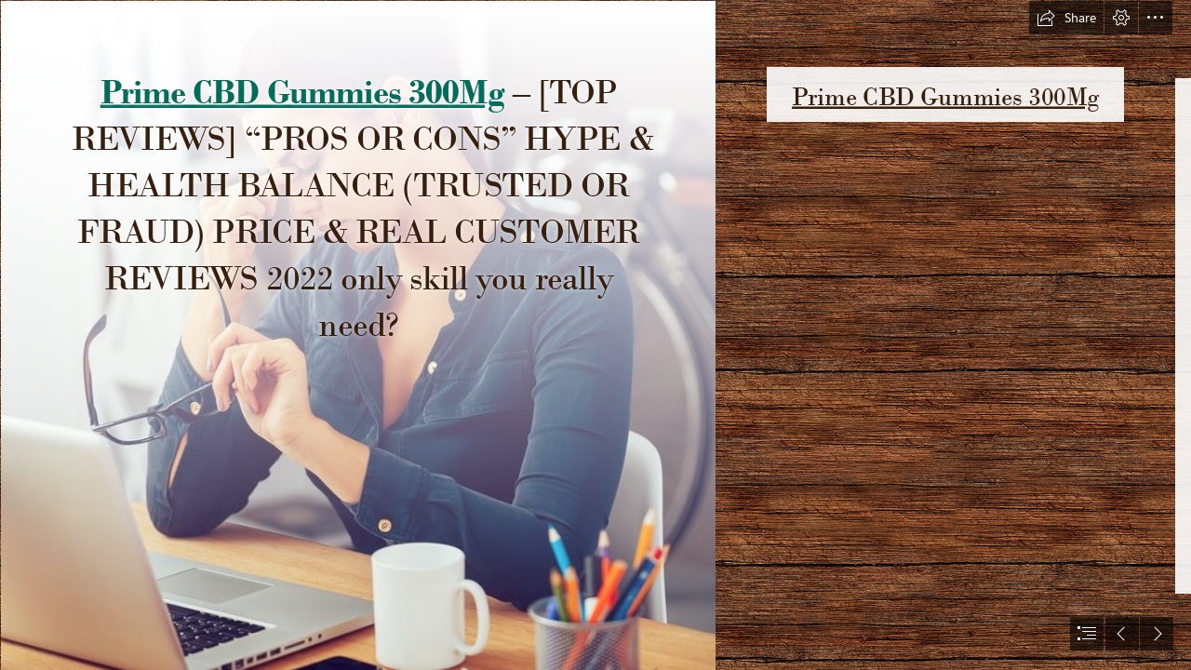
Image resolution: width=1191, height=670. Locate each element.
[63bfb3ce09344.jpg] (357, 335)
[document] (595, 335)
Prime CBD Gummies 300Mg (301, 91)
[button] (1066, 17)
